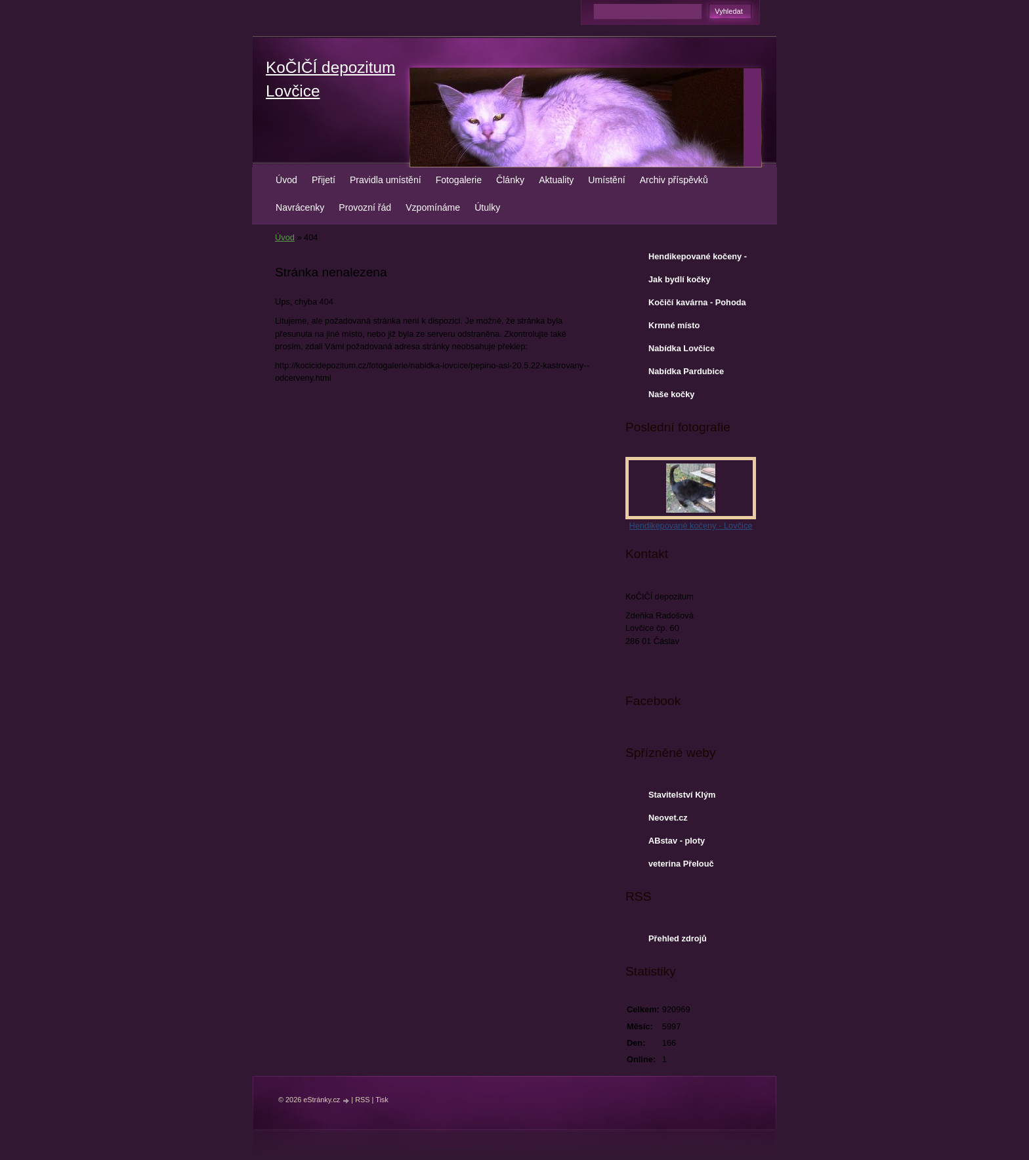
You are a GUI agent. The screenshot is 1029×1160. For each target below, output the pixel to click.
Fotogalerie (459, 180)
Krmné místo (674, 325)
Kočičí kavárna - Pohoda (697, 302)
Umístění (606, 180)
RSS (362, 1100)
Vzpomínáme (433, 207)
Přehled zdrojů (677, 938)
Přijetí (323, 180)
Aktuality (556, 180)
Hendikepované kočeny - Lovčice (697, 259)
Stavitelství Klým (681, 795)
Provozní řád (365, 207)
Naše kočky (671, 394)
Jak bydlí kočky (679, 279)
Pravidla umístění (385, 180)
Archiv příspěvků (674, 180)
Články (510, 180)
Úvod (286, 180)
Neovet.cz (668, 818)
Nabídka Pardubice (686, 371)
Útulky (487, 207)
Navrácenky (300, 207)
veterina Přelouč (681, 864)
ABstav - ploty (676, 841)
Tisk (381, 1100)
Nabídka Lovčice (681, 348)
